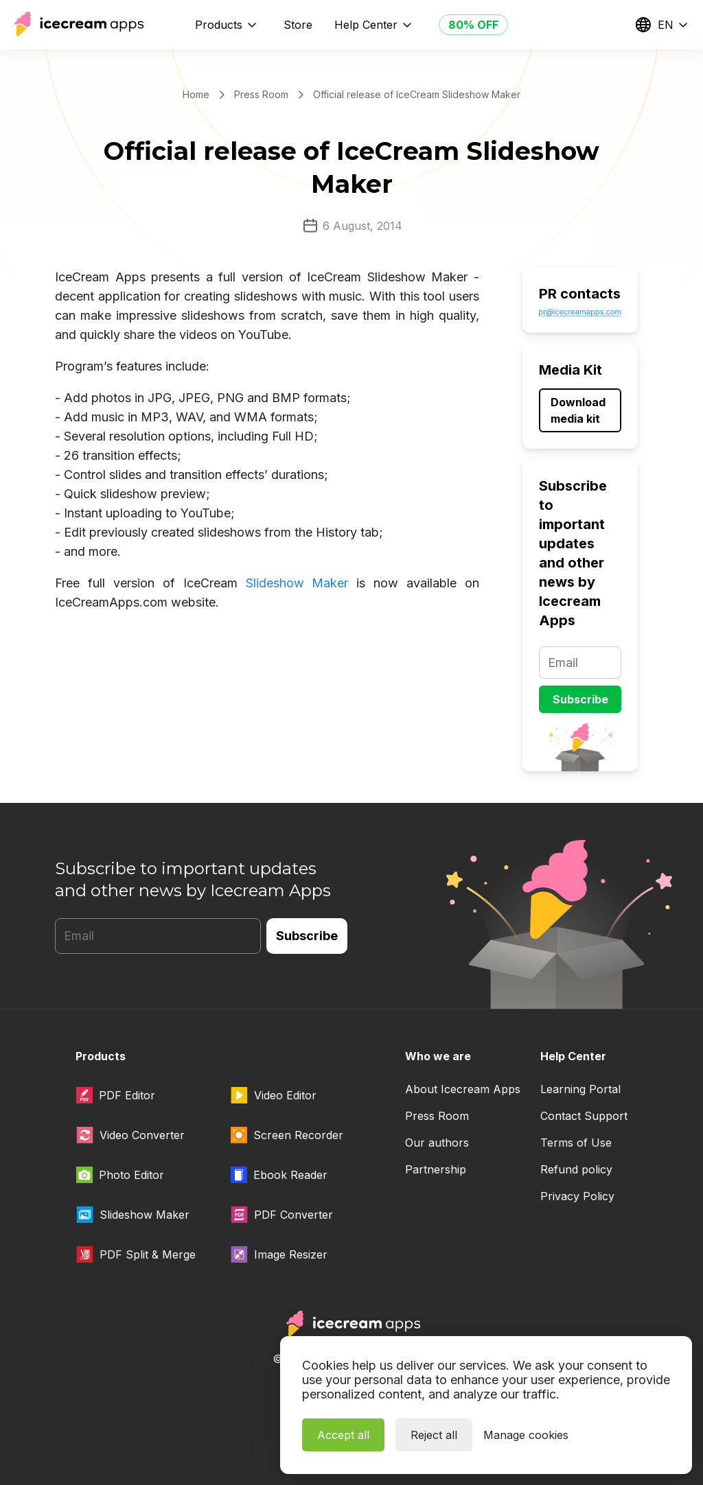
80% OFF (473, 25)
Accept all (343, 1435)
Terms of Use (576, 1142)
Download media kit (578, 410)
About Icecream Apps (462, 1089)
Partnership (435, 1169)
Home (196, 94)
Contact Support (583, 1116)
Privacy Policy (577, 1196)
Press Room (261, 94)
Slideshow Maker (297, 583)
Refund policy (576, 1169)
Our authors (437, 1142)
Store (298, 25)
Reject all (434, 1435)
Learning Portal (580, 1089)
